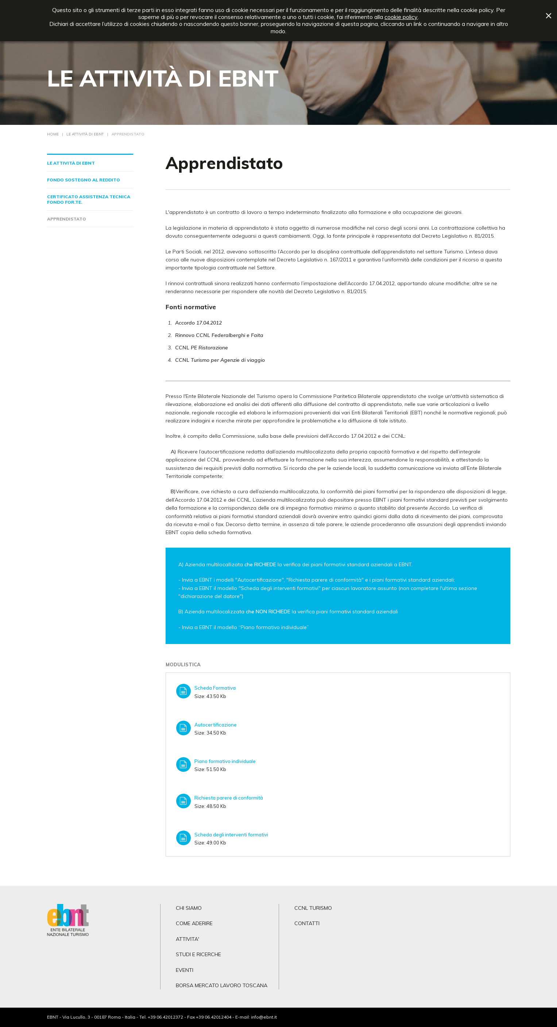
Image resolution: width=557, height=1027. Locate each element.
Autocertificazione (215, 725)
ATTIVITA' (187, 939)
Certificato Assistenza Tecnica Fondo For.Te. (88, 199)
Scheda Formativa (215, 688)
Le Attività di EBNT (71, 163)
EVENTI (184, 970)
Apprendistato (66, 219)
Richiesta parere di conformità (228, 798)
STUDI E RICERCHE (198, 954)
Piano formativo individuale (225, 761)
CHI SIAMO (189, 908)
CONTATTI (307, 923)
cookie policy (401, 17)
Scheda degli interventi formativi (231, 835)
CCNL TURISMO (313, 908)
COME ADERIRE (194, 923)
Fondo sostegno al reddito (83, 180)
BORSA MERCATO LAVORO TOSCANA (221, 985)
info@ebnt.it (264, 1017)
